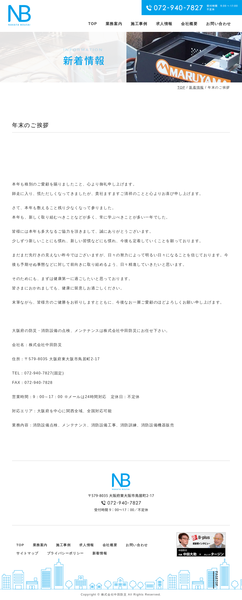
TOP (92, 24)
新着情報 (196, 87)
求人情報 (164, 24)
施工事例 (139, 24)
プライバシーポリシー (65, 553)
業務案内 (114, 24)
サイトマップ (27, 553)
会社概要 (189, 24)
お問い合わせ (218, 24)
